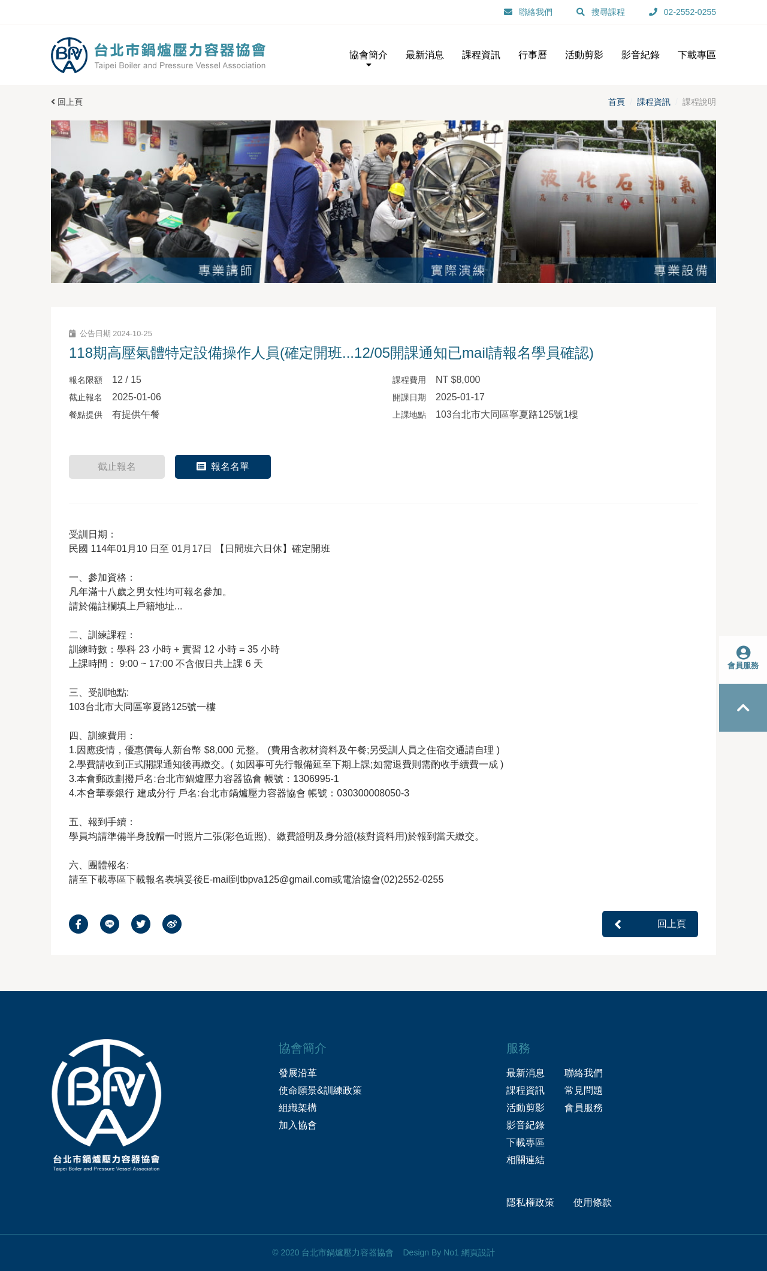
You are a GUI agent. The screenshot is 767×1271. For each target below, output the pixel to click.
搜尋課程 (608, 12)
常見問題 (583, 1090)
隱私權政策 (530, 1202)
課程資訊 (654, 102)
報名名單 (223, 466)
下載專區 (525, 1142)
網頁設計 (478, 1252)
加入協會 (298, 1125)
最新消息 (525, 1073)
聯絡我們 (583, 1073)
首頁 (616, 102)
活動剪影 (525, 1108)
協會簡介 (368, 60)
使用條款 (592, 1202)
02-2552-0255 (690, 12)
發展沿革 (298, 1073)
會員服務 (583, 1108)
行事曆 (532, 55)
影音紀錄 (525, 1125)
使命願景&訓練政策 (320, 1090)
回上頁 (67, 102)
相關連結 (525, 1160)
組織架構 (298, 1108)
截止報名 (117, 466)
